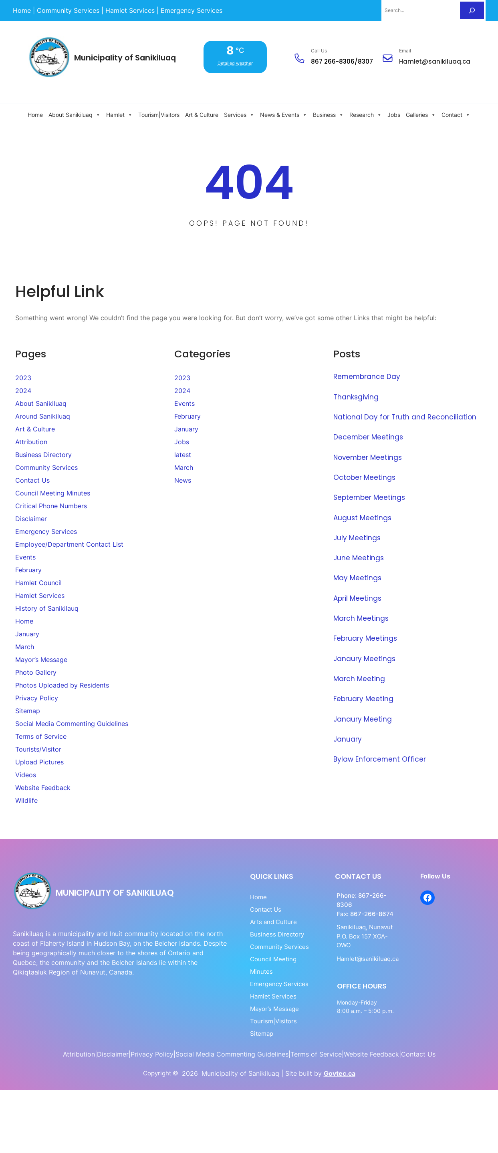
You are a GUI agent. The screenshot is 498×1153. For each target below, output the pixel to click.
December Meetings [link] (368, 436)
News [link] (182, 480)
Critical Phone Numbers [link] (51, 506)
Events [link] (25, 557)
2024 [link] (23, 391)
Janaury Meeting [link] (362, 717)
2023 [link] (23, 378)
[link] (22, 10)
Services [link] (239, 115)
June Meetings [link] (358, 557)
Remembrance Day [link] (367, 376)
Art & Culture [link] (201, 114)
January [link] (27, 634)
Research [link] (365, 115)
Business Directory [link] (43, 455)
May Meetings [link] (357, 577)
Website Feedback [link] (43, 788)
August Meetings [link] (363, 517)
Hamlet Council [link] (38, 583)
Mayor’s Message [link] (41, 660)
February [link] (28, 570)
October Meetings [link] (364, 477)
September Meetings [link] (369, 497)
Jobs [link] (393, 114)
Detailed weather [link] (237, 63)
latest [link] (182, 455)
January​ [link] (347, 737)
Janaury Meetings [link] (364, 657)
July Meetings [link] (357, 537)
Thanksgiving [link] (356, 396)
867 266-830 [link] (330, 61)
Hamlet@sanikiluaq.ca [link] (434, 61)
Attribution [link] (31, 442)
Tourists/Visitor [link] (38, 749)
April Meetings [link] (357, 597)
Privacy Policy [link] (36, 698)
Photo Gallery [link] (35, 672)
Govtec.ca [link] (339, 1058)
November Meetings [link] (368, 456)
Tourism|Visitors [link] (158, 114)
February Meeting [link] (363, 697)
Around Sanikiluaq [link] (42, 416)
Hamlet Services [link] (40, 596)
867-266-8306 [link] (362, 895)
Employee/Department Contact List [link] (69, 544)
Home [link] (35, 114)
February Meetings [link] (365, 637)
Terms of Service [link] (41, 736)
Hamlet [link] (119, 115)
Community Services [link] (46, 467)
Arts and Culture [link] (245, 921)
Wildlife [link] (26, 800)
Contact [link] (456, 115)
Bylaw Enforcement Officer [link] (380, 757)
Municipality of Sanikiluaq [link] (127, 57)
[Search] (472, 10)
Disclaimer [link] (31, 519)
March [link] (24, 647)
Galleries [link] (421, 115)
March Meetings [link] (361, 617)
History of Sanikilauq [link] (47, 608)
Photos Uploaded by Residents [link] (62, 685)
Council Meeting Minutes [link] (52, 493)
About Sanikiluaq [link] (74, 115)
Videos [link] (25, 775)
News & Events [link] (283, 115)
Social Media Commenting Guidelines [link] (71, 724)
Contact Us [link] (32, 480)
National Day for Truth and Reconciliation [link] (405, 416)
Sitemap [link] (27, 711)
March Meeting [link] (359, 677)
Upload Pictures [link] (39, 762)
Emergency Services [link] (46, 531)
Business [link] (328, 115)
